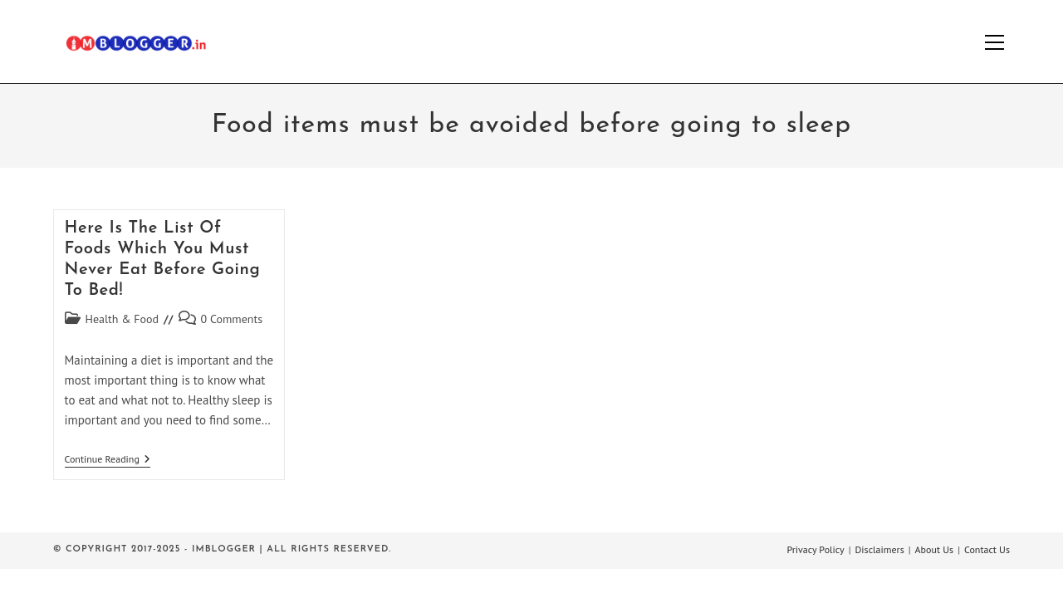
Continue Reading (107, 460)
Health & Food (122, 318)
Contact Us (987, 549)
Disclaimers (879, 549)
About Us (934, 549)
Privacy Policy (815, 549)
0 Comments (232, 318)
